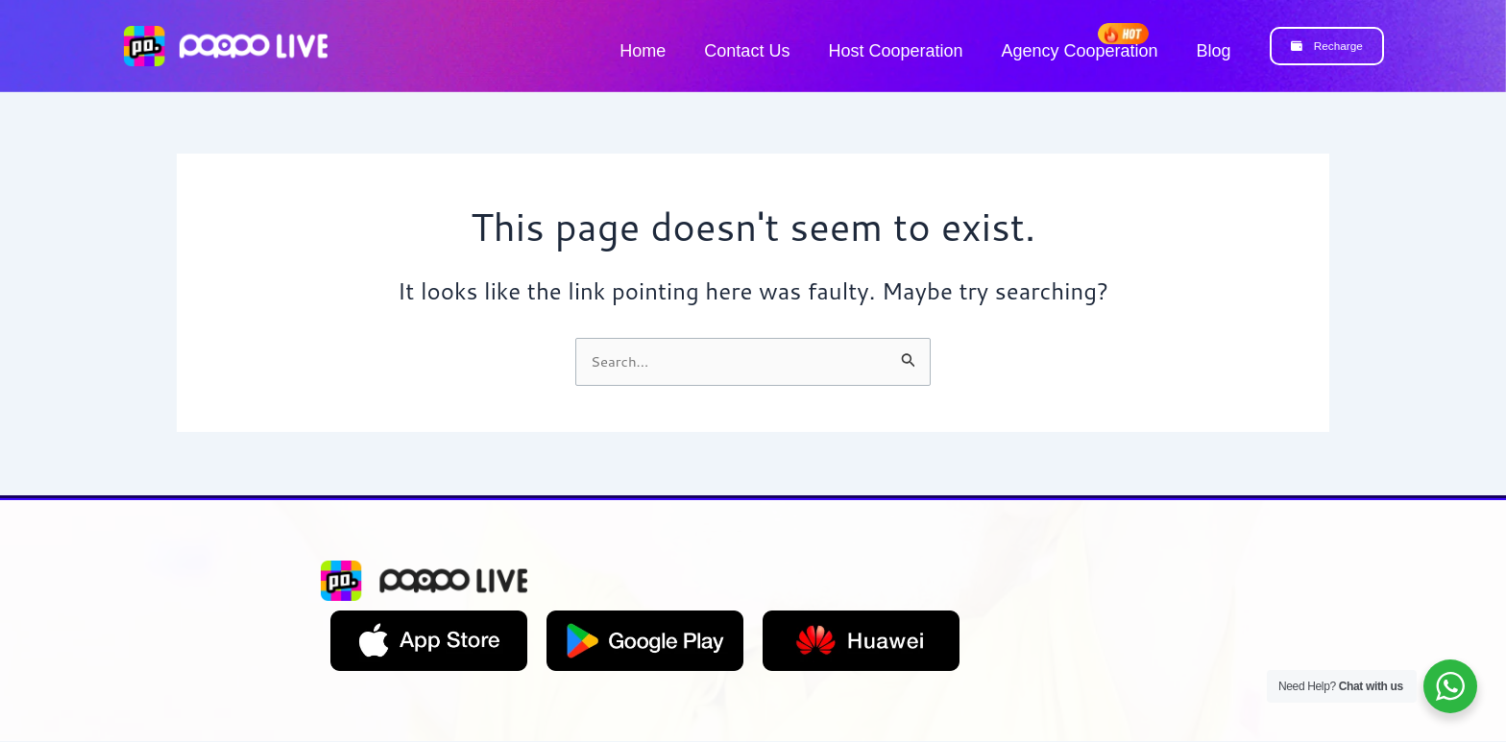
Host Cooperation (895, 50)
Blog (1214, 50)
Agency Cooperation (1079, 50)
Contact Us (746, 50)
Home (642, 50)
